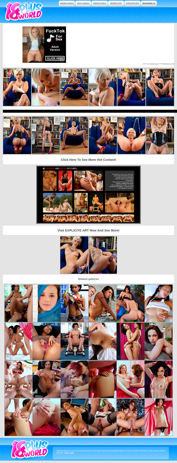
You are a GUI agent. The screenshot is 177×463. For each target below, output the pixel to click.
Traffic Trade (69, 453)
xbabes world (67, 3)
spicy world (83, 3)
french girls (99, 3)
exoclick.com (153, 64)
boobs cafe (116, 3)
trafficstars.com (168, 64)
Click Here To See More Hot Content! (88, 160)
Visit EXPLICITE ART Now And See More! (88, 230)
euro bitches (132, 3)
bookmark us (148, 3)
